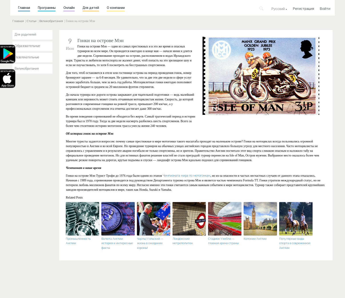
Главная (24, 8)
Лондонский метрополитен (182, 241)
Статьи (31, 21)
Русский (278, 9)
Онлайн (69, 8)
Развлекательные (27, 57)
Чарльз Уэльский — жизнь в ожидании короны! (150, 243)
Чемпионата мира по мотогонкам (186, 175)
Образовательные (27, 46)
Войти (325, 8)
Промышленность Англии (78, 241)
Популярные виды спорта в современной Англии (294, 243)
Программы (47, 8)
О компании (116, 8)
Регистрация (303, 8)
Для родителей (25, 34)
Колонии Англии (255, 238)
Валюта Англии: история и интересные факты (117, 243)
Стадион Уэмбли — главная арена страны (223, 241)
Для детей (90, 8)
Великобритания (51, 21)
